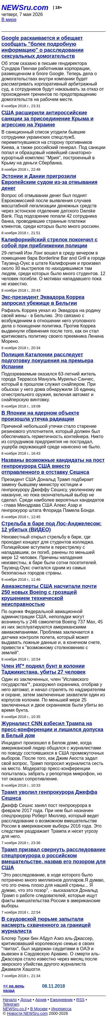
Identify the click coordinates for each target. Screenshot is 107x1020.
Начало (10, 999)
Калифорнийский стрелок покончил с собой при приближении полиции (49, 242)
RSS (80, 999)
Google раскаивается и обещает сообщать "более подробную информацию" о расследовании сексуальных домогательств (42, 47)
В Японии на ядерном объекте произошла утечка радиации (40, 416)
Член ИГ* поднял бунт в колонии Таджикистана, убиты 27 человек (43, 669)
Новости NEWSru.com (27, 1013)
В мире (9, 19)
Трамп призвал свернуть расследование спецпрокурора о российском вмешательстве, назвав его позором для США (53, 858)
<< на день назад (13, 988)
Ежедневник (61, 999)
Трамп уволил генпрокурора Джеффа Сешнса (49, 795)
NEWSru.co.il (15, 1009)
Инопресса (61, 1009)
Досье (26, 999)
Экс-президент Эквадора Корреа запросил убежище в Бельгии (42, 300)
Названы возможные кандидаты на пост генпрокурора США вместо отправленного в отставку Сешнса (53, 466)
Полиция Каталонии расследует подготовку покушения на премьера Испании (47, 360)
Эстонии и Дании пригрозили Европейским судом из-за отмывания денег (49, 182)
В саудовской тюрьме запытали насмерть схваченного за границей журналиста (46, 925)
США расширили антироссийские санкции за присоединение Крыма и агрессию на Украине (47, 119)
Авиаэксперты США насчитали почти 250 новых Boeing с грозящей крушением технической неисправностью (49, 595)
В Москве (39, 1009)
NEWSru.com (25, 7)
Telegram (11, 1004)
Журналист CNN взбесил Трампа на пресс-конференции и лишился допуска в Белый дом (52, 729)
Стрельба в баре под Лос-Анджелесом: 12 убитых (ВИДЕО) (51, 526)
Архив (41, 999)
